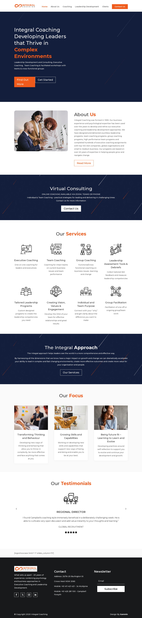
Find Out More (22, 82)
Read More (84, 163)
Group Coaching (86, 260)
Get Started (45, 79)
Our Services (71, 372)
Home (44, 7)
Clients (105, 7)
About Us (55, 7)
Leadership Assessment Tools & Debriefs (116, 264)
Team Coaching (56, 260)
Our (71, 234)
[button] (16, 508)
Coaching (67, 7)
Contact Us (120, 6)
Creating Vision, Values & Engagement (56, 306)
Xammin (124, 614)
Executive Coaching (26, 260)
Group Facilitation (116, 302)
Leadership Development (87, 7)
